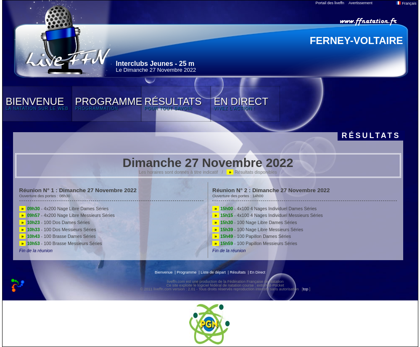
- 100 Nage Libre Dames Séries (254, 222)
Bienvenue (164, 272)
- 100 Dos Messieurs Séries (57, 229)
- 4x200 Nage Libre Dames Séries (64, 208)
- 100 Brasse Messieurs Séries (60, 243)
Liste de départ (213, 272)
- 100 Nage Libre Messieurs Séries (257, 229)
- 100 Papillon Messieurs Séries (254, 243)
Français (406, 3)
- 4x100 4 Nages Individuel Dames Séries (264, 208)
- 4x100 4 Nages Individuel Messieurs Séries (267, 215)
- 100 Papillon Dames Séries (251, 236)
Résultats (238, 272)
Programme (186, 272)
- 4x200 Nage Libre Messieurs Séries (67, 215)
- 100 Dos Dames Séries (54, 222)
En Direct (257, 272)
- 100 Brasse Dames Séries (57, 236)
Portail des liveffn (330, 3)
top (305, 289)
